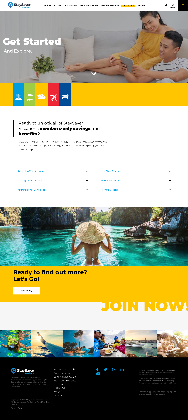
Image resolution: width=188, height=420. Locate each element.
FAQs (57, 391)
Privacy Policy (17, 408)
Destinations (62, 373)
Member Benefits (65, 380)
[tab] (52, 171)
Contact (59, 395)
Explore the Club (64, 369)
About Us (60, 387)
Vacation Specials (65, 376)
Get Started (61, 384)
